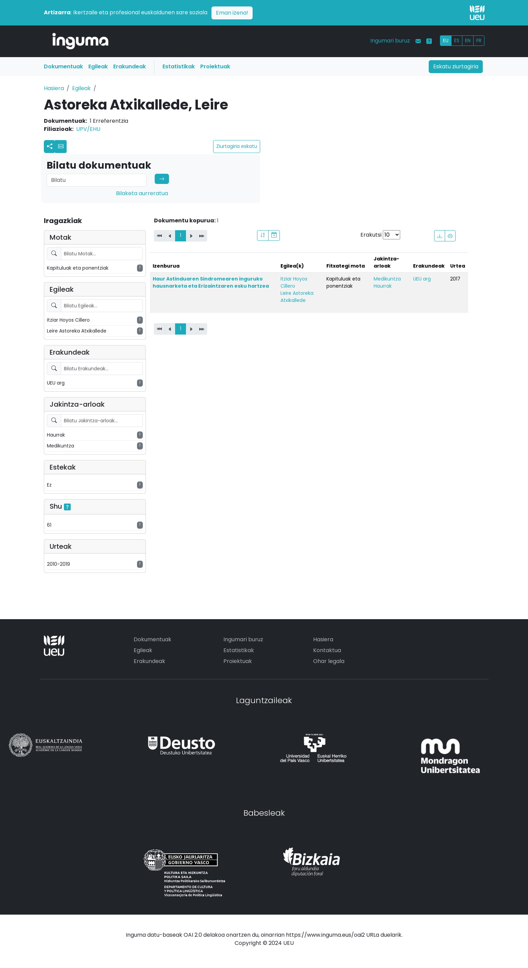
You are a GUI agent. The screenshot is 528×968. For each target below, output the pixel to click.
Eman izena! (232, 13)
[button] (61, 146)
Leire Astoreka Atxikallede (296, 297)
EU (445, 40)
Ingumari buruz (390, 41)
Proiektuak (215, 66)
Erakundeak (129, 66)
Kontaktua (327, 650)
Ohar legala (328, 661)
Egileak (98, 66)
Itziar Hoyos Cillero (293, 282)
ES (456, 40)
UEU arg (422, 278)
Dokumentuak (63, 66)
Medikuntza (387, 278)
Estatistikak (179, 66)
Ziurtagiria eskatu (236, 146)
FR (478, 40)
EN (468, 40)
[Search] (97, 180)
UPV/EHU (88, 129)
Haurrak (383, 286)
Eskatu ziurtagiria (455, 66)
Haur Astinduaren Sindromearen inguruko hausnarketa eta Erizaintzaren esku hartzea (211, 282)
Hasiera (54, 88)
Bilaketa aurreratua (142, 193)
